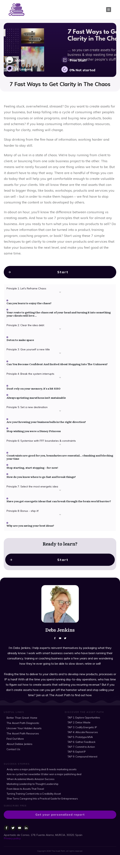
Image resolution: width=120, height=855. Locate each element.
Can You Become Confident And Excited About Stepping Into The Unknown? (57, 368)
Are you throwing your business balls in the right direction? (46, 426)
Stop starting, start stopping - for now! (32, 472)
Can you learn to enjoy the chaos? (29, 307)
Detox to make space (20, 344)
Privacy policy (12, 837)
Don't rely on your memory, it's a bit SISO (33, 392)
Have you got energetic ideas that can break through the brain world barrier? (59, 505)
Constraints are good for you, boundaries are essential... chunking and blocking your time (60, 461)
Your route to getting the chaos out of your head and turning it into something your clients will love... (59, 318)
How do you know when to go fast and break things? (41, 481)
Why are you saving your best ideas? (30, 529)
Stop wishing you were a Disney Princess (34, 435)
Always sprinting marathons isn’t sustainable (36, 402)
